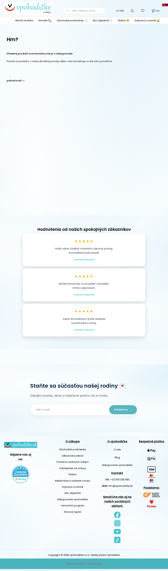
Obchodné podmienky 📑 (72, 20)
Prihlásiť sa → (122, 411)
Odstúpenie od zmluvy (72, 470)
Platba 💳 (123, 20)
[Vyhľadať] (66, 10)
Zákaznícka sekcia (72, 457)
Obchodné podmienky (72, 451)
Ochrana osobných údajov (72, 464)
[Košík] (155, 10)
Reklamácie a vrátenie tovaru (72, 482)
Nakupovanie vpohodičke (72, 501)
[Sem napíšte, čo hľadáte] (87, 10)
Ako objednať (72, 495)
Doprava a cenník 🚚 (147, 20)
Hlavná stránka (24, 20)
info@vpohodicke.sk (121, 488)
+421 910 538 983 (119, 481)
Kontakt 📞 (44, 20)
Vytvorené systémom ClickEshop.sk (84, 565)
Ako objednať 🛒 (102, 20)
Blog (117, 459)
